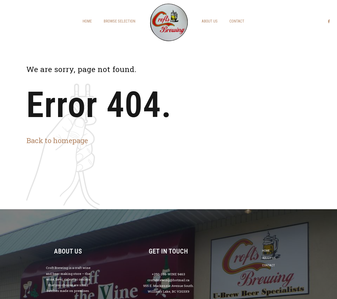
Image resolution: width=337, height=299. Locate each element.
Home (87, 21)
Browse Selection (119, 21)
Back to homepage (57, 140)
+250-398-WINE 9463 (168, 274)
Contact (236, 21)
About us (210, 21)
